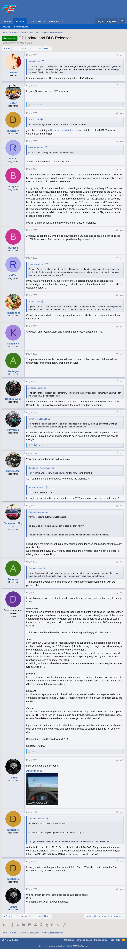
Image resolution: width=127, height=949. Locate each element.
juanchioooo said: (36, 264)
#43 (122, 113)
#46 (122, 230)
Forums (20, 21)
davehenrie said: (36, 147)
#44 (122, 141)
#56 (122, 593)
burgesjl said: (34, 61)
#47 (122, 258)
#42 (122, 85)
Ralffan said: (34, 301)
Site (118, 940)
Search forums (21, 27)
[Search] (122, 21)
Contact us (69, 940)
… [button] (34, 48)
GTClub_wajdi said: (37, 419)
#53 (122, 453)
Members (54, 21)
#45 (122, 169)
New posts (7, 27)
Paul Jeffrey (10, 43)
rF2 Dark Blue (10, 940)
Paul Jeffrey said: (36, 487)
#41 (122, 55)
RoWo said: (33, 119)
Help (112, 940)
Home (7, 21)
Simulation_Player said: (39, 468)
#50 (122, 354)
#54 (122, 506)
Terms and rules (84, 940)
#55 (122, 562)
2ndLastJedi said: (36, 512)
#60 (122, 889)
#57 (122, 760)
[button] (44, 21)
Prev (8, 48)
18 (39, 48)
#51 (122, 381)
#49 (122, 326)
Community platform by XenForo (63, 946)
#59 (122, 861)
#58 (122, 812)
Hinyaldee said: (35, 568)
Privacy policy (100, 940)
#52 (122, 412)
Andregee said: (35, 388)
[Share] (117, 55)
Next (46, 48)
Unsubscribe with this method (66, 130)
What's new (35, 21)
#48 (122, 295)
